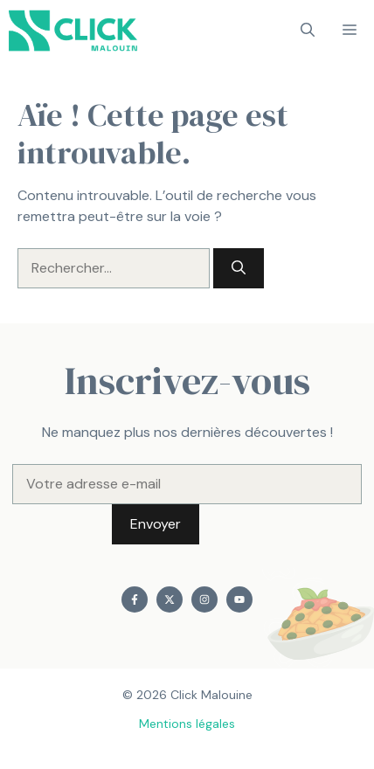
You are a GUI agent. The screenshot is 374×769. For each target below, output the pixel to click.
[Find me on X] (169, 599)
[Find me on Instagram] (204, 599)
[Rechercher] (238, 268)
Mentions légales (187, 723)
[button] (308, 30)
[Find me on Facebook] (134, 599)
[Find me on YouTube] (239, 599)
